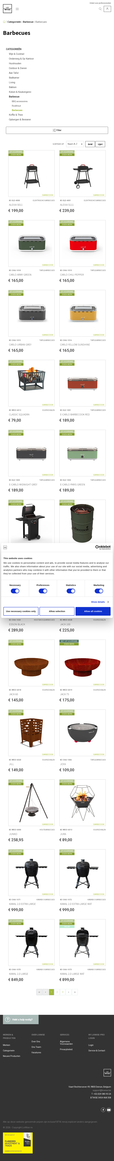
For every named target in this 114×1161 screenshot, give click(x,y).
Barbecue (28, 22)
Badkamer (14, 77)
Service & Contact (96, 1050)
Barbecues (41, 22)
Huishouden (15, 63)
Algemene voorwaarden (66, 1042)
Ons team (36, 1047)
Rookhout (16, 106)
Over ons (35, 1041)
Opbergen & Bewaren (20, 119)
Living (12, 82)
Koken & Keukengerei (20, 92)
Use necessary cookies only (21, 611)
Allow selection (57, 611)
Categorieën (14, 22)
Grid (90, 144)
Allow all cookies (93, 611)
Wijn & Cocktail (16, 54)
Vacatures (36, 1052)
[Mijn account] (107, 9)
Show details (98, 602)
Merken (6, 1045)
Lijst (100, 144)
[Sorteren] (75, 144)
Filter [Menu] (57, 129)
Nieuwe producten (11, 1056)
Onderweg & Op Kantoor (21, 58)
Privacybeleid (66, 1049)
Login (91, 1045)
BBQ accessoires (20, 101)
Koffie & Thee (16, 114)
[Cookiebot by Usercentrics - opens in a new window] (98, 547)
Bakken (12, 87)
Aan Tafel (14, 73)
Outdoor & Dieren (18, 68)
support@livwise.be (102, 1090)
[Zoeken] (100, 8)
